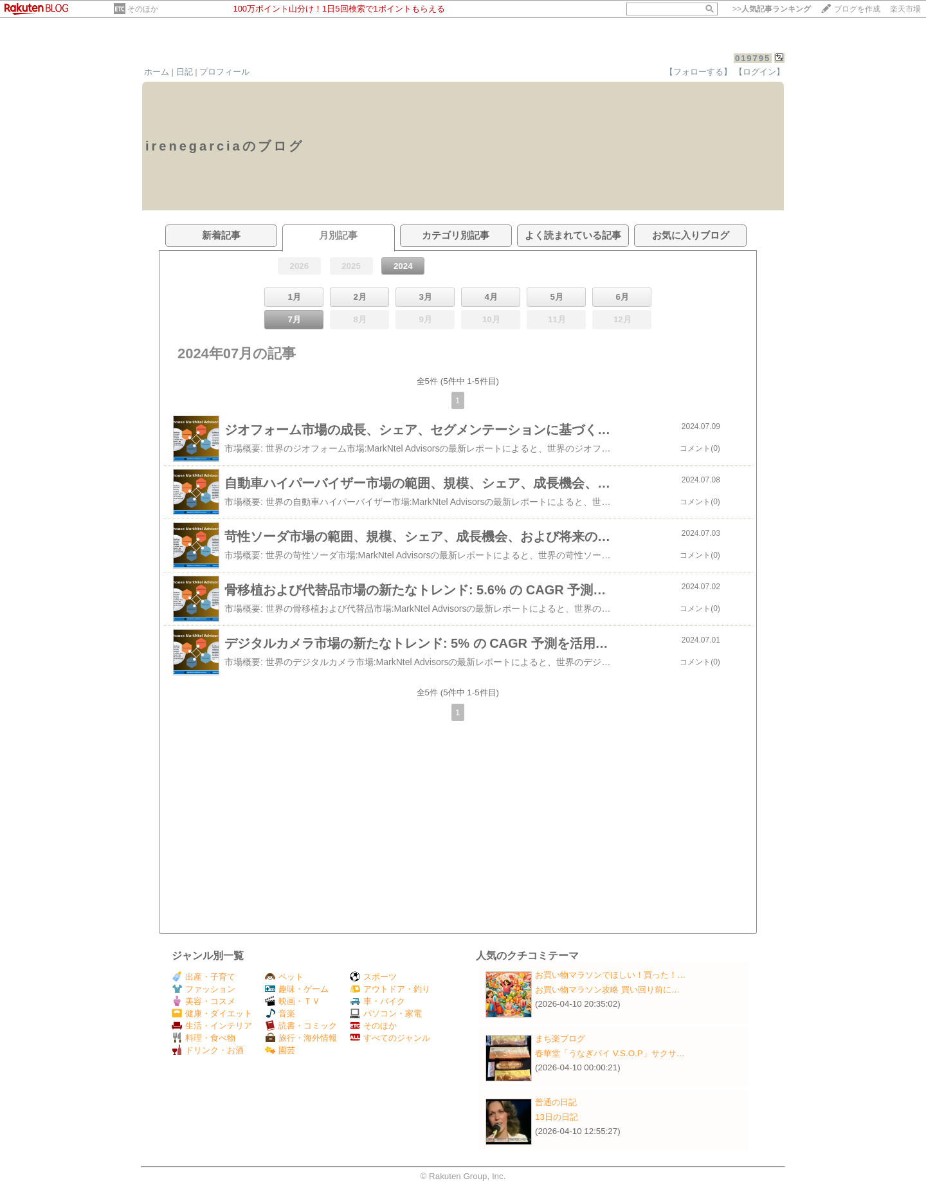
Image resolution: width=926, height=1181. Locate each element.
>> (771, 9)
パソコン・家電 (386, 1013)
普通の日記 (556, 1102)
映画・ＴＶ (292, 1001)
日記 (184, 72)
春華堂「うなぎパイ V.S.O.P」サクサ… (610, 1053)
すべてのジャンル (390, 1038)
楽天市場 (905, 9)
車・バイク (377, 1001)
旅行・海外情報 (301, 1038)
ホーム (156, 72)
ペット (284, 977)
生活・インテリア (212, 1025)
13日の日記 (556, 1117)
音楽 (280, 1013)
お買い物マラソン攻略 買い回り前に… (607, 989)
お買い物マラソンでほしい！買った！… (610, 975)
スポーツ (373, 977)
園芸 (280, 1050)
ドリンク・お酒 (208, 1050)
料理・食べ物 (203, 1038)
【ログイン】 (759, 72)
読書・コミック (301, 1025)
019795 (752, 58)
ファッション (203, 989)
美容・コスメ (203, 1001)
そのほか (142, 9)
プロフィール (224, 72)
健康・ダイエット (212, 1013)
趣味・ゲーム (297, 989)
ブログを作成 (857, 9)
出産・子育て (203, 977)
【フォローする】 (698, 72)
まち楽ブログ (560, 1038)
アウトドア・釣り (390, 989)
